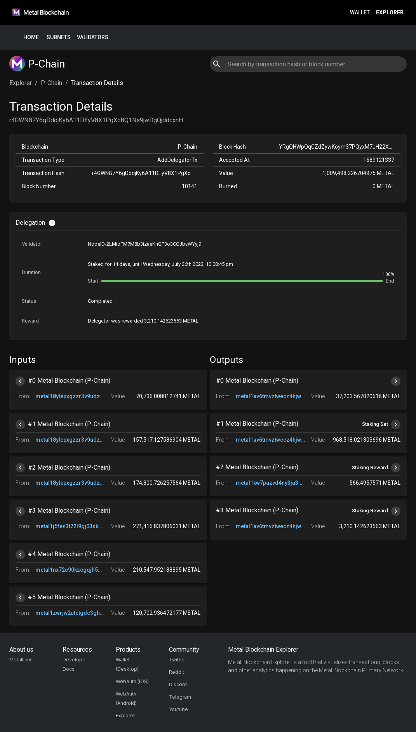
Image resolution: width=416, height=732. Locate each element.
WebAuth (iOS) (132, 681)
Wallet (360, 12)
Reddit (176, 672)
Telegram (180, 697)
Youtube (178, 709)
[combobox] (308, 64)
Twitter (177, 660)
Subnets (59, 37)
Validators (92, 37)
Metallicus (21, 660)
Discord (178, 684)
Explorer (390, 12)
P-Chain (51, 83)
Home (31, 37)
